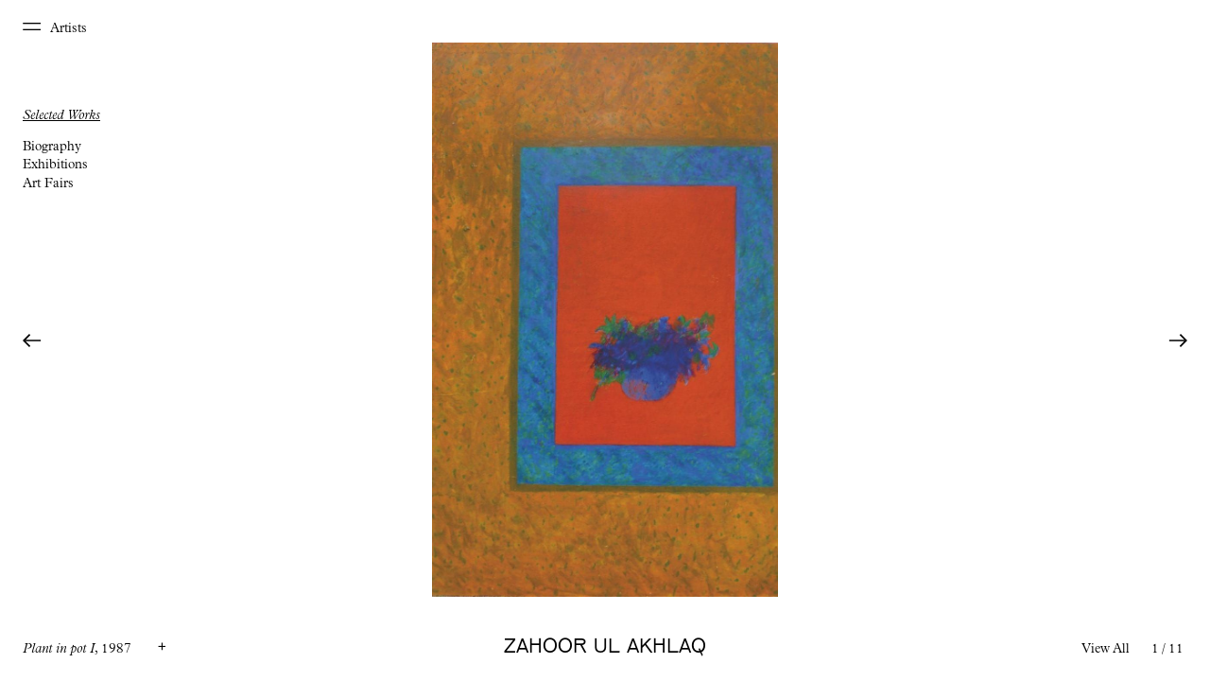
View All (1105, 649)
